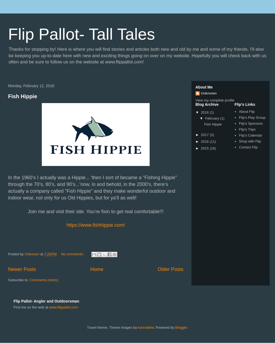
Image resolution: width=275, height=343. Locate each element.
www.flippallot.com (63, 307)
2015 (205, 148)
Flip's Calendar (250, 135)
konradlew (146, 327)
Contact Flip (248, 147)
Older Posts (170, 269)
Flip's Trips (247, 129)
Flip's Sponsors (251, 123)
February (212, 118)
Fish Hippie (22, 96)
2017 (205, 135)
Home (97, 269)
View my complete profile (214, 100)
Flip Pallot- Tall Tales (81, 34)
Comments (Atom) (44, 280)
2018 (205, 112)
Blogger (181, 327)
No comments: (73, 254)
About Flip (247, 112)
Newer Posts (22, 269)
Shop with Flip (250, 141)
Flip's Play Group (252, 118)
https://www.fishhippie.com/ (95, 225)
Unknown (209, 93)
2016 (205, 142)
